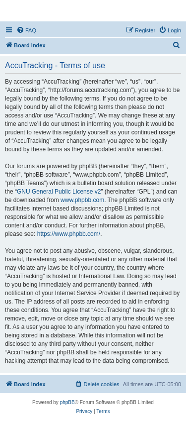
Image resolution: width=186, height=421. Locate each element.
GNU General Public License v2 (59, 191)
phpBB (67, 402)
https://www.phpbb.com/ (68, 233)
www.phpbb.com (82, 200)
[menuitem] (26, 30)
